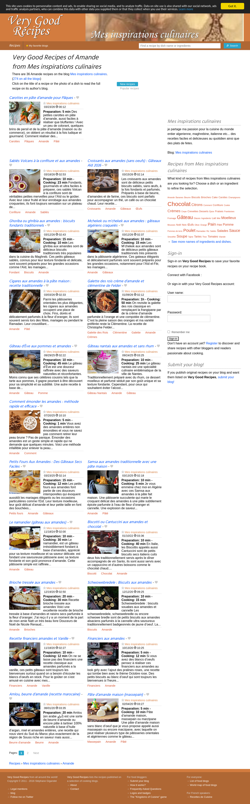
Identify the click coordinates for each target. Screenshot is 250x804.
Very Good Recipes (18, 777)
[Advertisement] (124, 127)
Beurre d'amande (20, 742)
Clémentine (120, 332)
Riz (208, 231)
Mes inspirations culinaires (88, 74)
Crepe (184, 211)
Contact (74, 788)
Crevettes (193, 211)
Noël (178, 224)
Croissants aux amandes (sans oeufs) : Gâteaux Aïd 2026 (124, 163)
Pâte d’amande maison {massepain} (115, 695)
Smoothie (171, 237)
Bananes (179, 197)
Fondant (14, 272)
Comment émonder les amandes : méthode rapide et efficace (43, 404)
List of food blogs (199, 780)
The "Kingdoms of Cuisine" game (148, 796)
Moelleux (228, 218)
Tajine (190, 237)
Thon (204, 237)
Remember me (181, 332)
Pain (212, 224)
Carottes (14, 141)
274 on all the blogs (26, 78)
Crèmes (92, 337)
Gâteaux (125, 208)
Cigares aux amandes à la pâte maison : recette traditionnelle (40, 283)
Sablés (44, 212)
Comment (30, 453)
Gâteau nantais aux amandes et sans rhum (120, 346)
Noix (184, 224)
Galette (136, 332)
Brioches (29, 629)
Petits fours (16, 513)
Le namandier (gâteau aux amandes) (37, 522)
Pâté (57, 141)
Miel (218, 218)
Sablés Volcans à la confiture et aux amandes (44, 161)
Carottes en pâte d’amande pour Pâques (41, 98)
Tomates (213, 236)
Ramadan (201, 231)
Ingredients (206, 218)
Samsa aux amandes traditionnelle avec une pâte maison (121, 464)
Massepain (94, 741)
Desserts (203, 211)
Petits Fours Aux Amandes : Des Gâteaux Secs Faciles (45, 464)
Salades (222, 230)
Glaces (197, 218)
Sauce (234, 230)
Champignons (234, 197)
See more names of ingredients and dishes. (202, 241)
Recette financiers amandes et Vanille (38, 639)
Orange (203, 225)
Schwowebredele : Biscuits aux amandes (119, 583)
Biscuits (29, 272)
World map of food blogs (203, 785)
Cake (215, 197)
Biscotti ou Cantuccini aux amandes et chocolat (117, 524)
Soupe (182, 236)
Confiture (14, 212)
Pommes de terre (174, 231)
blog (13, 793)
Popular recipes (129, 88)
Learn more (13, 13)
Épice (211, 211)
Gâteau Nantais (97, 393)
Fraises (219, 211)
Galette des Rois (97, 332)
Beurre (39, 742)
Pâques (29, 141)
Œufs (139, 208)
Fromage (171, 218)
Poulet (189, 230)
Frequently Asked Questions (145, 788)
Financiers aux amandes (105, 639)
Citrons (196, 205)
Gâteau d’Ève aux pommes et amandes (40, 346)
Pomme (43, 393)
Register (212, 343)
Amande (44, 141)
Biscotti (91, 573)
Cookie (227, 205)
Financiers (15, 685)
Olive (197, 225)
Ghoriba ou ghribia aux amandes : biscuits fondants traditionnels (42, 223)
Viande (222, 237)
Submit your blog (139, 780)
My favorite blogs (37, 45)
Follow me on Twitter (22, 796)
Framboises (229, 211)
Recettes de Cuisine (201, 796)
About (73, 785)
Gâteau (28, 393)
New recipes (127, 84)
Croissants (94, 208)
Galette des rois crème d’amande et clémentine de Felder (115, 283)
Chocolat (106, 573)
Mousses (171, 225)
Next (36, 753)
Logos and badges (140, 793)
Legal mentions (19, 788)
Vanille (46, 685)
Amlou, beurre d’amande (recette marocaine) (44, 694)
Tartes (198, 236)
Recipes (14, 45)
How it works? (138, 785)
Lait (214, 218)
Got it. (232, 6)
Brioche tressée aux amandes (32, 583)
